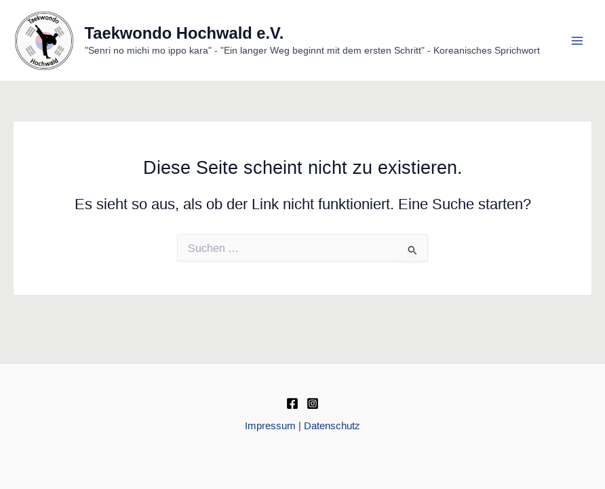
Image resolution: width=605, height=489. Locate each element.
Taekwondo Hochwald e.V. (184, 33)
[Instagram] (313, 403)
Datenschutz (332, 425)
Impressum (270, 425)
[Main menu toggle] (577, 40)
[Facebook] (292, 403)
